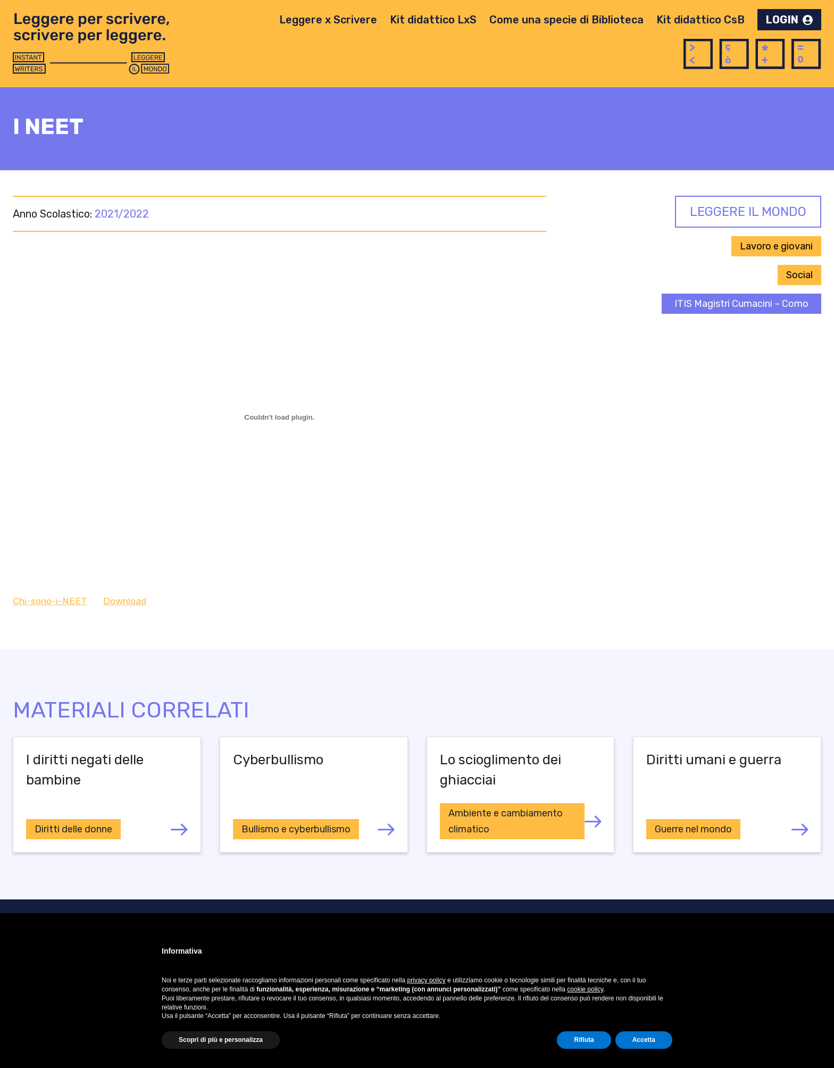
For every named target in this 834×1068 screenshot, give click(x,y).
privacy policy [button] (426, 980)
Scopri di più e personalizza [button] (221, 1040)
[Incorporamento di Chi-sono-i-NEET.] (279, 417)
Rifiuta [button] (584, 1040)
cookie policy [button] (585, 989)
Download (124, 601)
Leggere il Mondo (748, 211)
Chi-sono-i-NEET (50, 601)
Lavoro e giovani (776, 246)
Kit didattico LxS (433, 19)
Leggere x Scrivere (328, 19)
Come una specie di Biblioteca (566, 19)
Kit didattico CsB (700, 19)
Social (799, 275)
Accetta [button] (643, 1040)
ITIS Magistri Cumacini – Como (741, 304)
